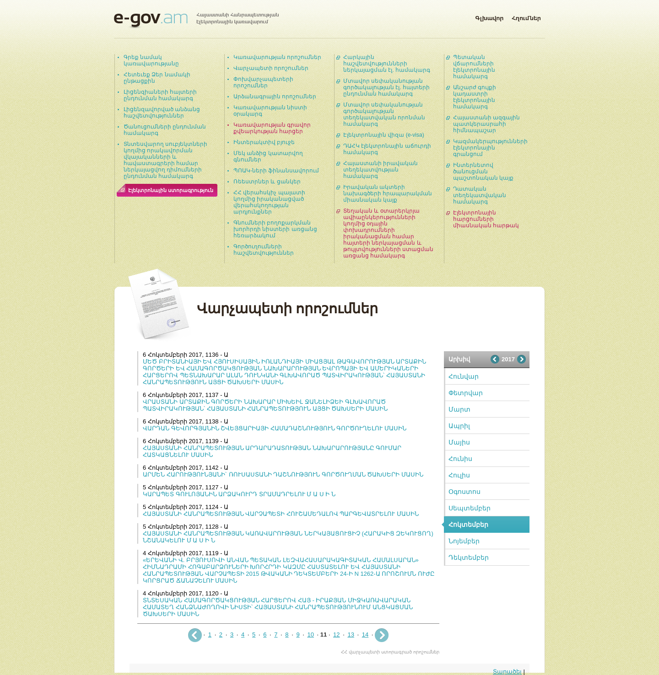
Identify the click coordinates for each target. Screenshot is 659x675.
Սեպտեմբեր (469, 508)
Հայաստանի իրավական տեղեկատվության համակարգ (380, 169)
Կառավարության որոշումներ (277, 57)
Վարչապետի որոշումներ (270, 68)
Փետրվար (465, 392)
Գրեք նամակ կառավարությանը (151, 60)
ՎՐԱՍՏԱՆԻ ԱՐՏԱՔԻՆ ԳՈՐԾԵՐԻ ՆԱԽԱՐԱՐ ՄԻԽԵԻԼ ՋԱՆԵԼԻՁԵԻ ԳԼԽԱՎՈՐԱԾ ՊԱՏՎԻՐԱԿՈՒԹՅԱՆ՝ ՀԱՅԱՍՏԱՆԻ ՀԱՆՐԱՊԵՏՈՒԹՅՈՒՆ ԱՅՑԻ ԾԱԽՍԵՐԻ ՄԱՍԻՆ (265, 405)
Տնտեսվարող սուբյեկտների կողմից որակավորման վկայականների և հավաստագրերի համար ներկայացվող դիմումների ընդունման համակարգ (165, 160)
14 (365, 634)
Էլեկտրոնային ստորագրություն (170, 190)
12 (336, 634)
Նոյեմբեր (464, 541)
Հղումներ (526, 16)
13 (350, 634)
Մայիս (459, 442)
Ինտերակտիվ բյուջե (264, 142)
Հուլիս (459, 475)
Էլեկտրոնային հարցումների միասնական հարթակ (486, 219)
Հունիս (460, 458)
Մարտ (459, 409)
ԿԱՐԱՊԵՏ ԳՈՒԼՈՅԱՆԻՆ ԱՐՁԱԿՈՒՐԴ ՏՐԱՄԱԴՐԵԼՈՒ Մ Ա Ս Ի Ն (239, 494)
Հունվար (463, 376)
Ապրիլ (459, 425)
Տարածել (507, 671)
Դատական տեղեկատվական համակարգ (479, 195)
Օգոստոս (464, 491)
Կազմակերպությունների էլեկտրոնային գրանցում (490, 147)
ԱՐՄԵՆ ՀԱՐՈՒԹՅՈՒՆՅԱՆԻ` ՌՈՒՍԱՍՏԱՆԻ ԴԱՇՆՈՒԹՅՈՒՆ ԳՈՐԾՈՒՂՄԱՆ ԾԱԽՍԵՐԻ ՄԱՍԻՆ (283, 474)
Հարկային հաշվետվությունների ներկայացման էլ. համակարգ (386, 63)
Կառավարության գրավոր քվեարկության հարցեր (272, 128)
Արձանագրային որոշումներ (274, 96)
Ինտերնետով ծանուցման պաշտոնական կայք (483, 171)
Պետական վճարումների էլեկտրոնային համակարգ (474, 67)
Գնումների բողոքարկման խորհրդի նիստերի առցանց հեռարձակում (275, 229)
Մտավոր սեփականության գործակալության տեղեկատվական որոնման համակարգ (384, 114)
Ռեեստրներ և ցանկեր (267, 181)
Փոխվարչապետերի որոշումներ (263, 82)
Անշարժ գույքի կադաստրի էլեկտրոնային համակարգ (474, 97)
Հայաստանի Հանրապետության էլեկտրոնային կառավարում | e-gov (196, 20)
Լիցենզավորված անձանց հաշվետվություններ (162, 112)
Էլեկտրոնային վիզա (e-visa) (383, 135)
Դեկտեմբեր (468, 557)
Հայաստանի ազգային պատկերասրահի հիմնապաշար (486, 124)
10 (310, 634)
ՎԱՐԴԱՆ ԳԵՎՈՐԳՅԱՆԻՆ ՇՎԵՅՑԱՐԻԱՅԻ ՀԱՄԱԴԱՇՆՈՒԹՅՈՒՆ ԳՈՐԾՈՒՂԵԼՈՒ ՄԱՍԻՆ (274, 428)
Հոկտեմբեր (468, 524)
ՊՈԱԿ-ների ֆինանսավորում (276, 170)
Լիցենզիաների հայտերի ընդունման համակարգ (160, 95)
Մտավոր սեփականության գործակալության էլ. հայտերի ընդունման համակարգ (386, 87)
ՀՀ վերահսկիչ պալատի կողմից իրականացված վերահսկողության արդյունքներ (269, 202)
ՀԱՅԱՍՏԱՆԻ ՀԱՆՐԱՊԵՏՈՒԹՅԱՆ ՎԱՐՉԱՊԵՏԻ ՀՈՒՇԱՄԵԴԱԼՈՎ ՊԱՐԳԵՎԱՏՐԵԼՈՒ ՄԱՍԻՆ (281, 513)
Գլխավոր (489, 16)
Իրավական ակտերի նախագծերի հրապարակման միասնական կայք (387, 193)
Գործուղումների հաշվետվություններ (263, 249)
